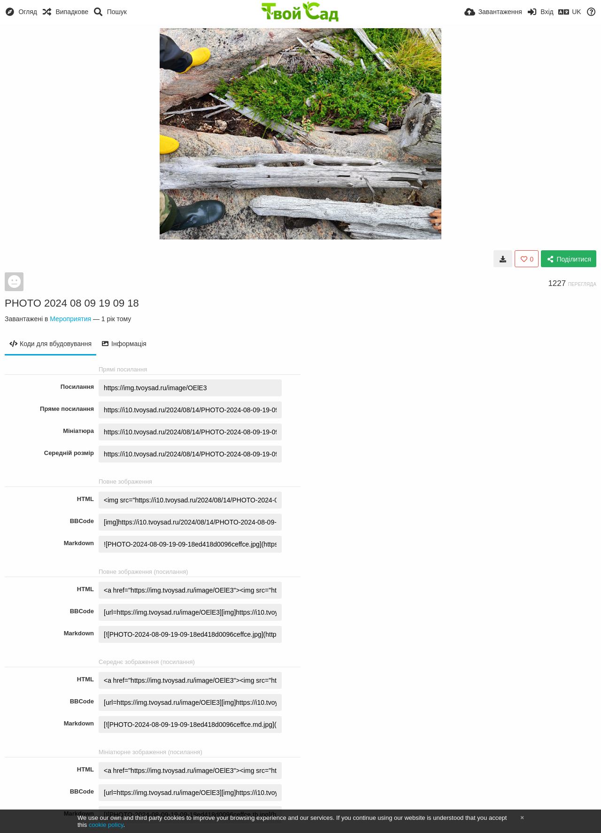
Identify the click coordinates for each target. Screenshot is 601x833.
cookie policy (106, 824)
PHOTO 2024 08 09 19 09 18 (72, 303)
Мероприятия (70, 319)
